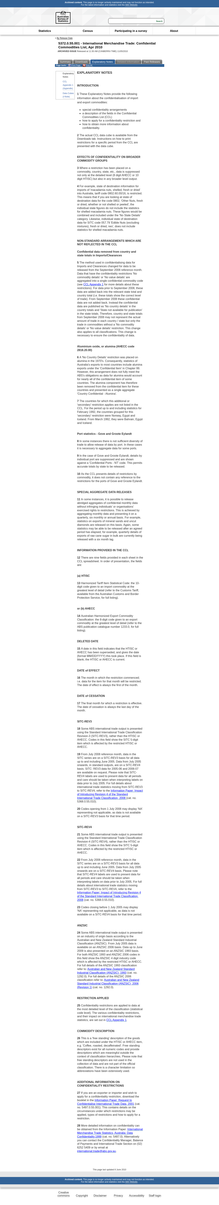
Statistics (44, 30)
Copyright (82, 1195)
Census (88, 30)
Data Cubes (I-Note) (68, 95)
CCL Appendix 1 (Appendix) (68, 84)
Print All (87, 65)
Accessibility (136, 1195)
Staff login (155, 1195)
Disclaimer (100, 1195)
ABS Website (131, 5)
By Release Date (65, 38)
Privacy (118, 1195)
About (174, 30)
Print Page (74, 65)
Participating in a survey (131, 30)
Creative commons (64, 1194)
